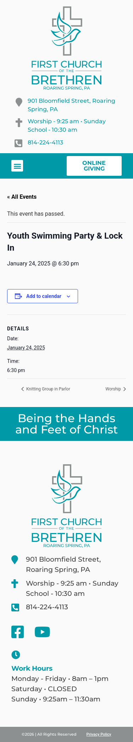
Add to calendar (43, 296)
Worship (113, 389)
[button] (17, 166)
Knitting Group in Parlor (47, 389)
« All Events (22, 196)
